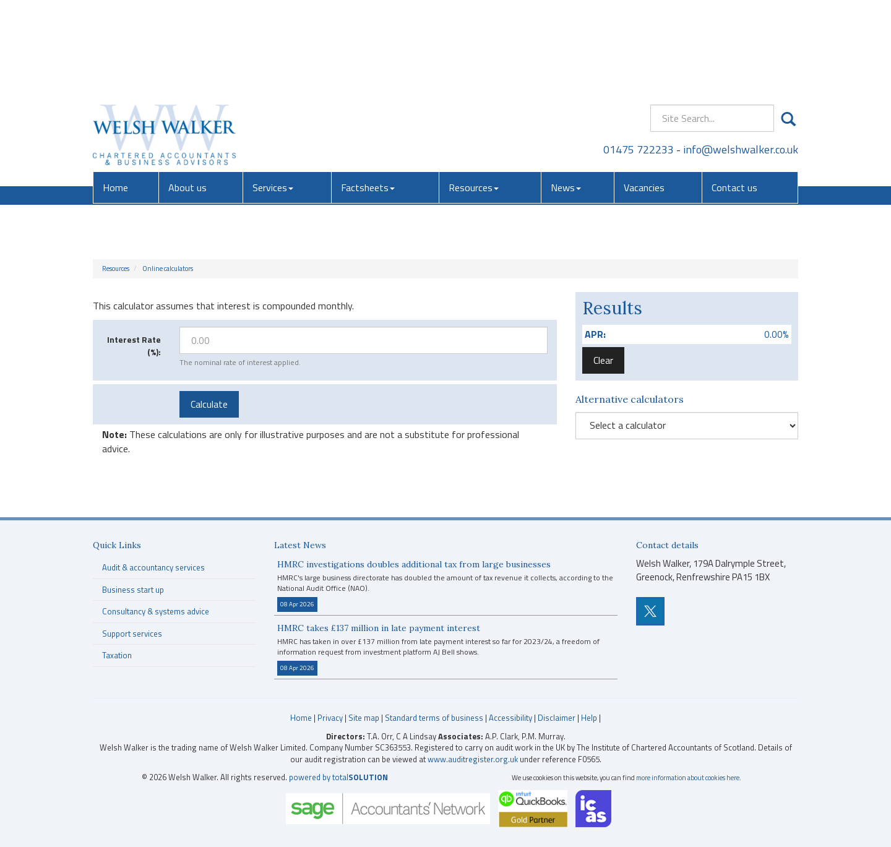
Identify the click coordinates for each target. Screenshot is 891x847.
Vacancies (644, 95)
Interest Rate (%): (134, 345)
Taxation (117, 655)
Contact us (734, 95)
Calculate (209, 404)
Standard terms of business (434, 718)
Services (272, 95)
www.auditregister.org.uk (473, 759)
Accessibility (510, 718)
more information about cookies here (687, 777)
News (566, 95)
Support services (132, 633)
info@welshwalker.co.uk (740, 58)
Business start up (133, 589)
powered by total (338, 777)
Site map (363, 718)
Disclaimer (556, 718)
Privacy (330, 718)
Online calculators (167, 268)
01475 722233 (638, 58)
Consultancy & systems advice (155, 611)
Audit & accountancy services (153, 567)
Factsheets (368, 95)
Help (589, 718)
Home (115, 95)
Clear (603, 360)
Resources (474, 95)
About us (187, 95)
